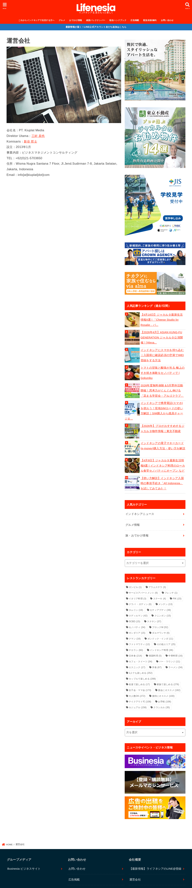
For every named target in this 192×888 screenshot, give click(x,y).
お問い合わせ (167, 20)
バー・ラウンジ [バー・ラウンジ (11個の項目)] (169, 661)
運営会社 (135, 879)
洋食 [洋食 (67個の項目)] (157, 667)
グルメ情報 (132, 524)
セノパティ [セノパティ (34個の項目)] (137, 627)
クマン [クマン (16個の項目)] (135, 638)
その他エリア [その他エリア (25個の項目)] (166, 644)
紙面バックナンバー (95, 20)
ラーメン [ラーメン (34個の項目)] (175, 667)
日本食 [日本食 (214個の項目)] (135, 655)
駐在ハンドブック (118, 20)
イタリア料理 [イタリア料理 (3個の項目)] (137, 598)
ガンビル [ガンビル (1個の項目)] (135, 587)
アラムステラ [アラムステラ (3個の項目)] (157, 587)
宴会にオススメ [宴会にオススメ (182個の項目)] (169, 690)
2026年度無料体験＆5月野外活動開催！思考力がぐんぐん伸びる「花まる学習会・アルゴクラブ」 (162, 390)
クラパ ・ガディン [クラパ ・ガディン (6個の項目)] (140, 604)
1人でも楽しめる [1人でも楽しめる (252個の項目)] (140, 673)
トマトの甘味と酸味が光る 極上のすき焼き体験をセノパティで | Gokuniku (163, 372)
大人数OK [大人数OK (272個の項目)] (137, 696)
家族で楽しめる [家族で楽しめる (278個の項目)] (168, 684)
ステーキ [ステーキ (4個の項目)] (159, 598)
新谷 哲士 (30, 141)
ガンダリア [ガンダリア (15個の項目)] (137, 633)
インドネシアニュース (139, 513)
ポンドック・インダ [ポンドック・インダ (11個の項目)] (160, 638)
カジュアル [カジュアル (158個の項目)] (138, 707)
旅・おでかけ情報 (136, 535)
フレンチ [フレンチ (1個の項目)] (171, 593)
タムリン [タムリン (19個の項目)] (136, 610)
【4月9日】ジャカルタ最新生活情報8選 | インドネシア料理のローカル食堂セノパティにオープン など (163, 465)
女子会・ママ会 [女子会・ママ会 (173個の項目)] (140, 690)
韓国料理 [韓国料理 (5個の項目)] (155, 655)
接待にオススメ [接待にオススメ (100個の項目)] (163, 696)
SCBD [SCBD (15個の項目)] (134, 621)
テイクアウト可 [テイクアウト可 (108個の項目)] (140, 701)
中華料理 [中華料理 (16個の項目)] (175, 655)
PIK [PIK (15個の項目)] (177, 598)
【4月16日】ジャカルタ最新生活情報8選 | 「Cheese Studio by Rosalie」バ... (162, 319)
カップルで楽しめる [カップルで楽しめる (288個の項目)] (142, 678)
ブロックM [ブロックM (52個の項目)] (160, 627)
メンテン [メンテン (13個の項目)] (165, 604)
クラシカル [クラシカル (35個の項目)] (161, 707)
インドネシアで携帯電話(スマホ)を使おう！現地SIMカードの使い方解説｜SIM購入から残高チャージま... (154, 411)
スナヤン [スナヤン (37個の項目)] (154, 621)
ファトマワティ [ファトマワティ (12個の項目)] (139, 644)
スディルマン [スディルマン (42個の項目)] (138, 615)
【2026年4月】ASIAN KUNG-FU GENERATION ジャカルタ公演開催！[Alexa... (162, 337)
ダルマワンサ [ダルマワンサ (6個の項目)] (161, 633)
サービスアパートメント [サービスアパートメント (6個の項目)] (143, 593)
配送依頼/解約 (150, 20)
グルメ (62, 20)
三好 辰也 (38, 135)
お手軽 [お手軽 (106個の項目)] (164, 701)
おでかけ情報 (75, 20)
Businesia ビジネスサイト (23, 868)
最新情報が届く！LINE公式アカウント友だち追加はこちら (96, 27)
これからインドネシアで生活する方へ (36, 20)
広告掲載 (134, 20)
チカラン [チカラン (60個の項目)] (136, 650)
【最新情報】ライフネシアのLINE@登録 (155, 868)
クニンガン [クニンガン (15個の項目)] (162, 615)
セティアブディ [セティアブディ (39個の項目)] (160, 610)
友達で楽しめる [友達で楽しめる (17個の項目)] (139, 684)
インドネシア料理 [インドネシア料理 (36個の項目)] (161, 650)
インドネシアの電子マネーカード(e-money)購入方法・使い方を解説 (163, 446)
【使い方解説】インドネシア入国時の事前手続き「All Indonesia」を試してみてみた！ (162, 483)
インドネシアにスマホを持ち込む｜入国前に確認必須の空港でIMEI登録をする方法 (162, 355)
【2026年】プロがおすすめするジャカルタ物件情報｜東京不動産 (162, 428)
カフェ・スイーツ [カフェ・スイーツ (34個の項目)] (140, 661)
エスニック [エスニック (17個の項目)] (137, 667)
